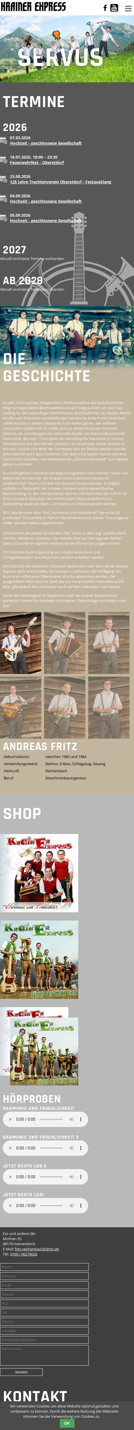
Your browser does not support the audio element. (45, 1119)
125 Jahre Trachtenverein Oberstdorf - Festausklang (60, 182)
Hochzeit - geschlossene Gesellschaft (46, 143)
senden (21, 1375)
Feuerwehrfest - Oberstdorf (37, 162)
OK (67, 1423)
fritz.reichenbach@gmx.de (37, 1248)
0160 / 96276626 (23, 1254)
